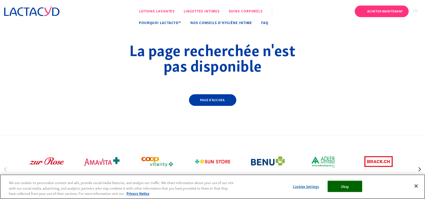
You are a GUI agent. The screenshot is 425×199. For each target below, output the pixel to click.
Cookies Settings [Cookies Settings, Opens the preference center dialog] (306, 186)
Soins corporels (246, 11)
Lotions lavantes (157, 11)
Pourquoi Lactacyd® (160, 22)
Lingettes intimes (201, 11)
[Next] (419, 169)
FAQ (264, 22)
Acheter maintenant (385, 11)
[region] (212, 186)
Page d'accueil (212, 99)
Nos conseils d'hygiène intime (221, 22)
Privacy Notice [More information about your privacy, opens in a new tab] (137, 193)
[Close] (416, 186)
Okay (345, 186)
